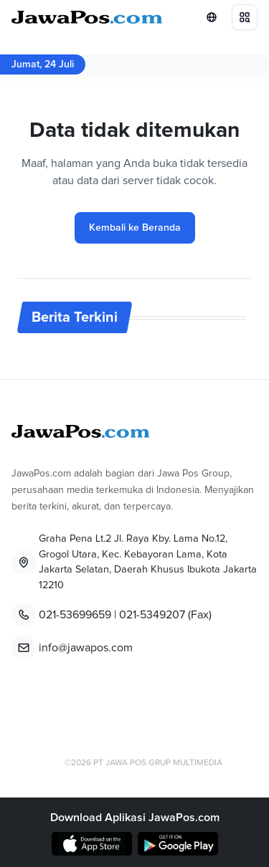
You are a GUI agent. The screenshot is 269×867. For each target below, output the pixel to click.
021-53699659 (75, 615)
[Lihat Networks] (211, 17)
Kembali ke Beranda (135, 228)
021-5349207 (152, 615)
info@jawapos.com (86, 647)
